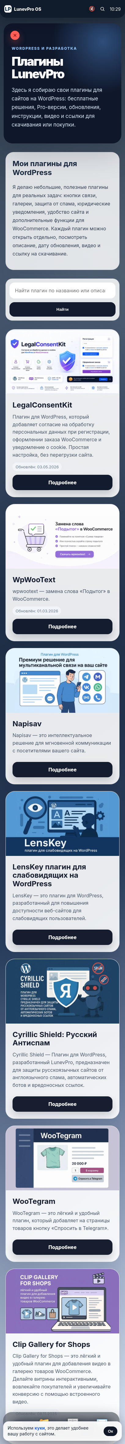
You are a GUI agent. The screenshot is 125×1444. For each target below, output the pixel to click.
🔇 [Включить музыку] (92, 8)
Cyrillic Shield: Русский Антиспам (55, 1039)
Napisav (27, 723)
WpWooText (34, 579)
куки (40, 1427)
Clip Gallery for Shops (51, 1344)
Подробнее (62, 482)
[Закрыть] (15, 35)
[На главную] (22, 9)
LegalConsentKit (42, 404)
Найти (63, 309)
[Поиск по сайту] (102, 9)
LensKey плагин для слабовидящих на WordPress (49, 875)
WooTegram (34, 1201)
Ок (110, 1431)
